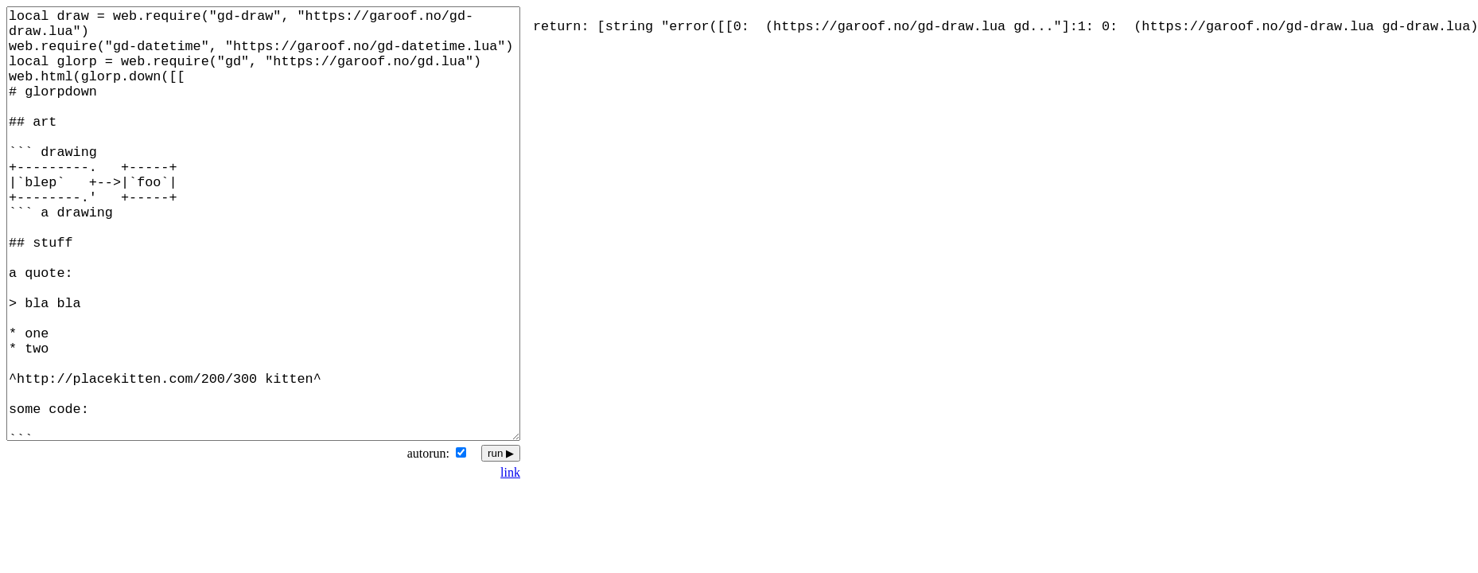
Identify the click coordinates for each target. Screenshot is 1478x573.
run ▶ (501, 453)
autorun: (428, 453)
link (510, 472)
